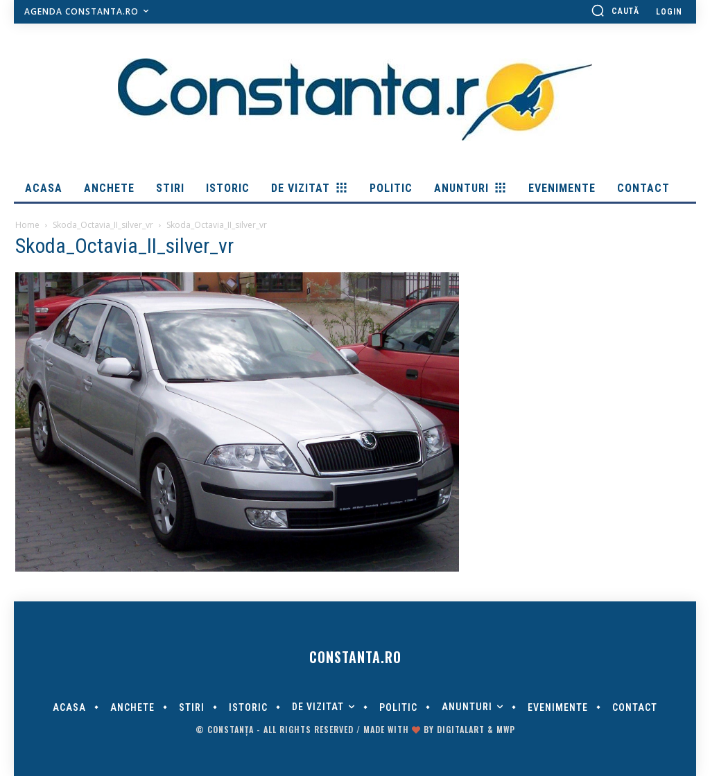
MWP (505, 729)
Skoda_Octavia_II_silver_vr (103, 225)
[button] (615, 10)
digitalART (461, 729)
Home (27, 225)
